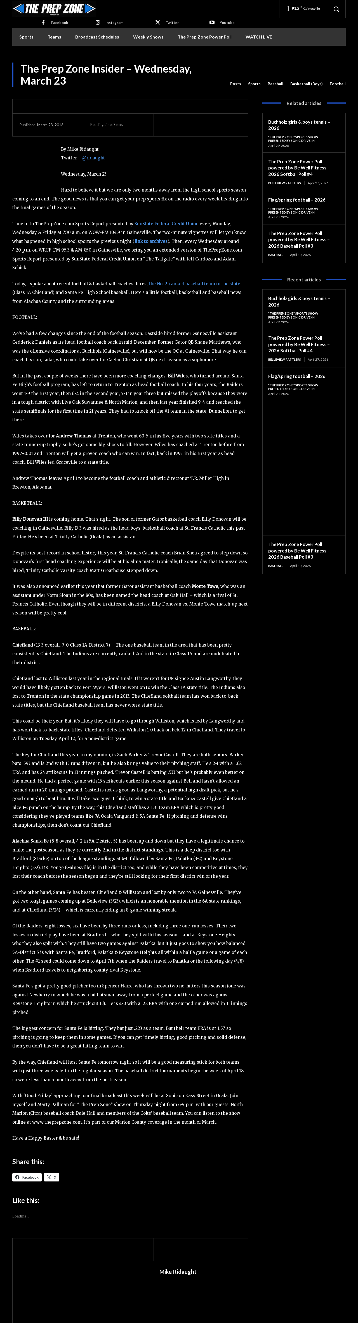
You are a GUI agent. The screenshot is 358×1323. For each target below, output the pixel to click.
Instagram (114, 22)
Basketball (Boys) (306, 84)
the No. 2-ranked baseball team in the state (194, 283)
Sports (254, 84)
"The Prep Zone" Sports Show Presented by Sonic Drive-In (295, 139)
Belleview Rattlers (286, 183)
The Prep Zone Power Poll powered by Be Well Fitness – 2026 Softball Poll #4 (301, 168)
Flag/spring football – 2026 (298, 200)
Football (338, 84)
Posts (235, 84)
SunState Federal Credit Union (167, 223)
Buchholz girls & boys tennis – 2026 (301, 125)
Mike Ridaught (178, 1271)
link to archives (151, 241)
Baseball (275, 84)
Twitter (172, 22)
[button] (336, 9)
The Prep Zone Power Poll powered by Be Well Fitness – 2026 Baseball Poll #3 (301, 240)
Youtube (227, 22)
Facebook (59, 22)
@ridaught (93, 158)
